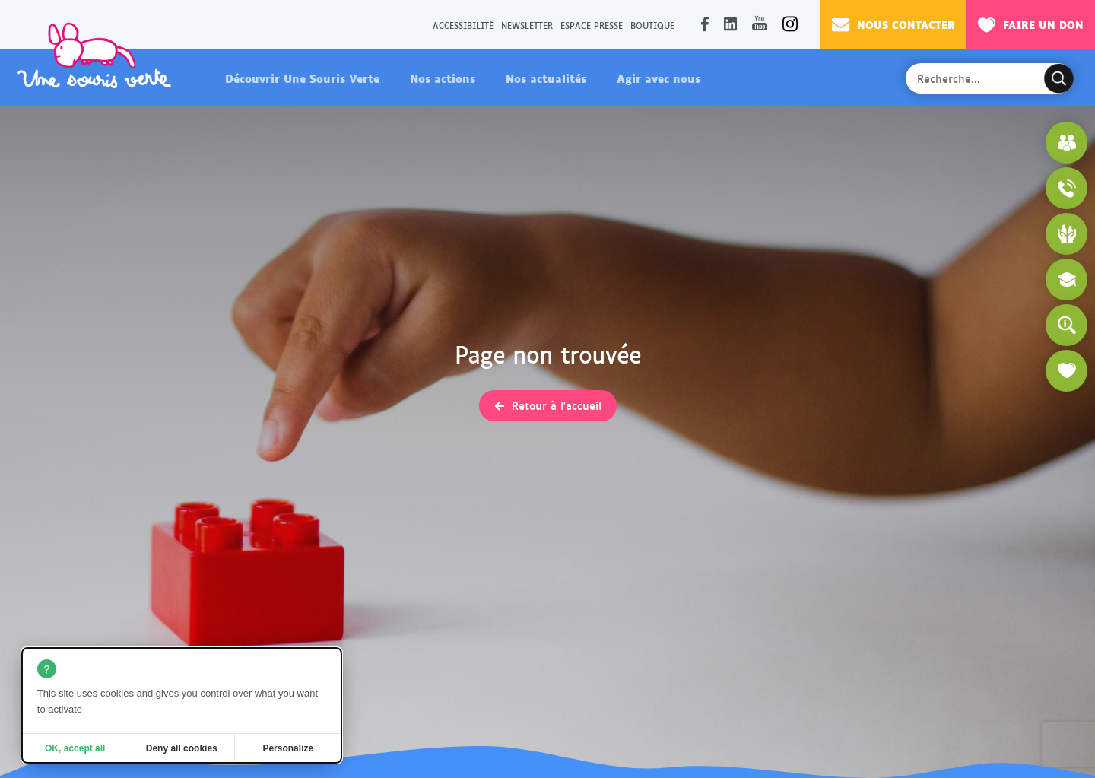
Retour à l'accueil (556, 405)
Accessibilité (463, 24)
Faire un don (1031, 24)
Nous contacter (893, 24)
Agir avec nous (658, 77)
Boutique (652, 24)
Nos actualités (546, 77)
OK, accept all (75, 748)
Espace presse (591, 24)
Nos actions (442, 77)
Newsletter (527, 24)
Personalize (287, 748)
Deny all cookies (181, 748)
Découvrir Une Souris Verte (302, 77)
